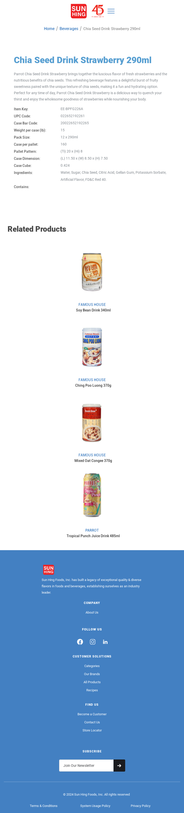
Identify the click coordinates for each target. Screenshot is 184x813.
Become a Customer (92, 714)
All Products (92, 682)
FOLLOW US (92, 629)
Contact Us (92, 722)
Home (49, 28)
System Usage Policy (95, 806)
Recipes (92, 690)
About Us (92, 612)
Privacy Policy (140, 806)
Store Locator (92, 730)
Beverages (69, 28)
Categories (92, 666)
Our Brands (92, 674)
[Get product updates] (86, 765)
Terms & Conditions (44, 806)
